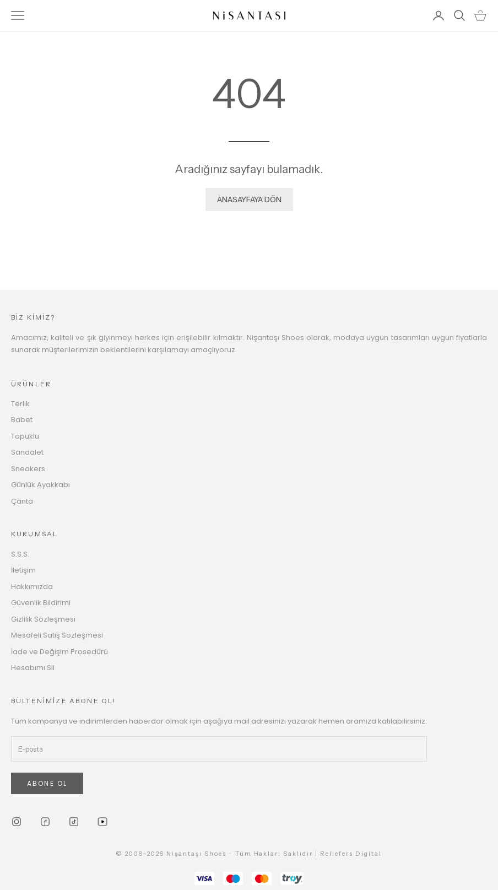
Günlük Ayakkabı (40, 484)
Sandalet (27, 452)
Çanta (22, 501)
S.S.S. (20, 554)
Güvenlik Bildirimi (41, 602)
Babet (22, 419)
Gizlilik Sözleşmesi (43, 619)
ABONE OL (47, 783)
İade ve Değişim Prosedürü (59, 651)
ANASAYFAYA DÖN (249, 199)
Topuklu (25, 436)
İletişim (23, 570)
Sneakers (28, 468)
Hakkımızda (32, 586)
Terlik (20, 403)
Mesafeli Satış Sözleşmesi (57, 635)
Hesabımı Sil (33, 667)
